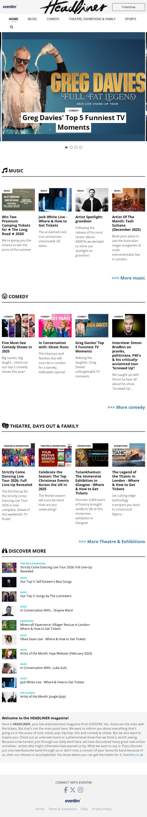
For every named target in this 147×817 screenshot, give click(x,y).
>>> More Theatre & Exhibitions (112, 541)
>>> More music (128, 278)
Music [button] (32, 19)
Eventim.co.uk (133, 755)
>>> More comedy (126, 407)
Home (13, 19)
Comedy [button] (53, 19)
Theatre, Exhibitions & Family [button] (92, 19)
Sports (130, 19)
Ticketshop (129, 7)
